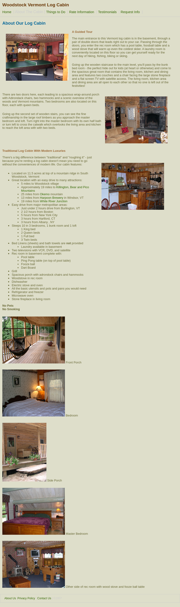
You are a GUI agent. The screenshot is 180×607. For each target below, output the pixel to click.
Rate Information (81, 12)
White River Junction (53, 201)
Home (7, 12)
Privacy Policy (26, 598)
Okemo (44, 194)
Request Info (130, 12)
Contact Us (44, 598)
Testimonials (107, 12)
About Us (10, 598)
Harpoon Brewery (51, 197)
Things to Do (56, 12)
